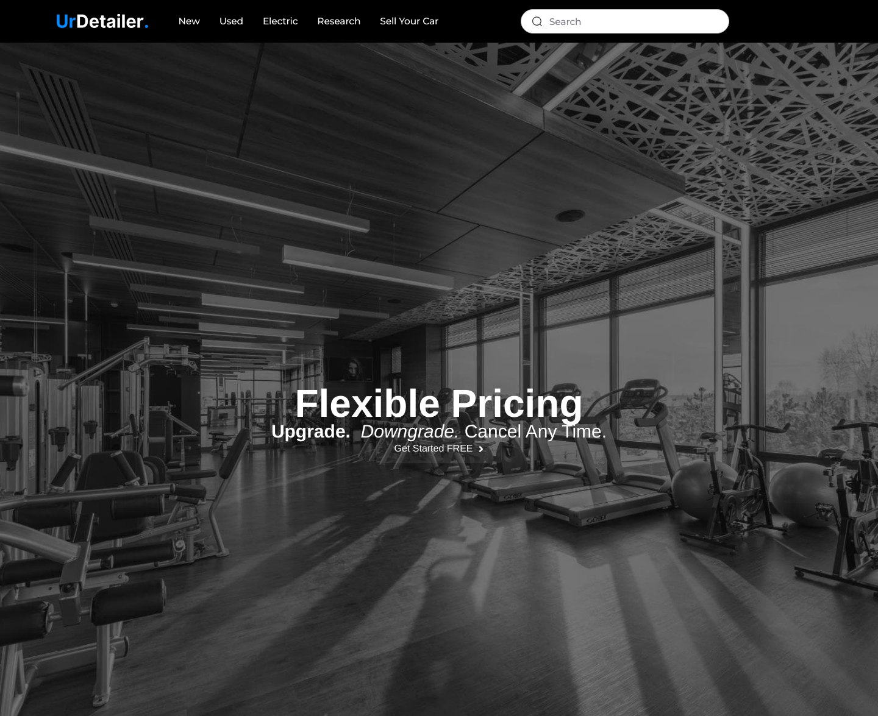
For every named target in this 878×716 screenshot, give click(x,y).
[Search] (625, 21)
